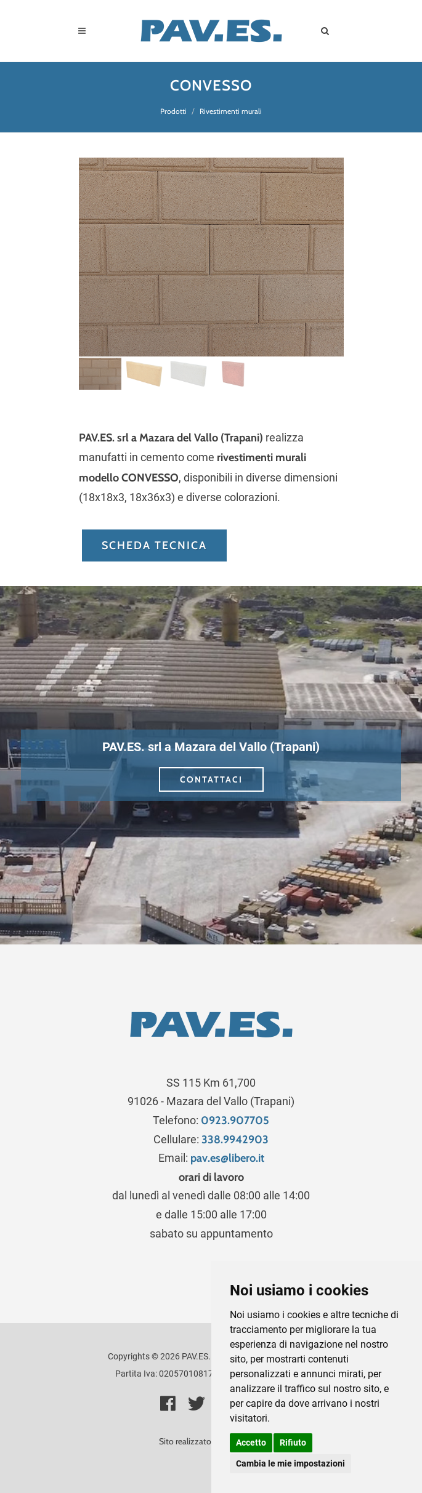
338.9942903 (235, 1139)
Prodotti (173, 111)
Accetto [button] (251, 1442)
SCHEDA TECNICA (154, 545)
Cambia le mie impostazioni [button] (290, 1463)
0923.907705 (235, 1120)
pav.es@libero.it (227, 1158)
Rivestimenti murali (231, 111)
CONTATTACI (211, 779)
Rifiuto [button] (293, 1442)
